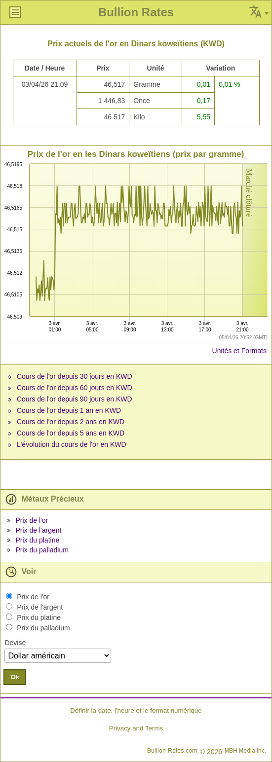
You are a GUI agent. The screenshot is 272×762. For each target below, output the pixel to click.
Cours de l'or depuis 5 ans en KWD (70, 433)
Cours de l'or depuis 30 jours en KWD (74, 376)
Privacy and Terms (136, 728)
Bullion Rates (136, 12)
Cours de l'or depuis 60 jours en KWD (74, 388)
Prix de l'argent (38, 530)
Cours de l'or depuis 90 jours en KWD (74, 399)
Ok (14, 677)
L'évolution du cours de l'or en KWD (71, 444)
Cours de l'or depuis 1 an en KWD (69, 410)
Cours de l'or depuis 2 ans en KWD (70, 422)
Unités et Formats (239, 351)
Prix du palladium (41, 550)
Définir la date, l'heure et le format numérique (135, 710)
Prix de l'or (31, 520)
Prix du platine (37, 540)
